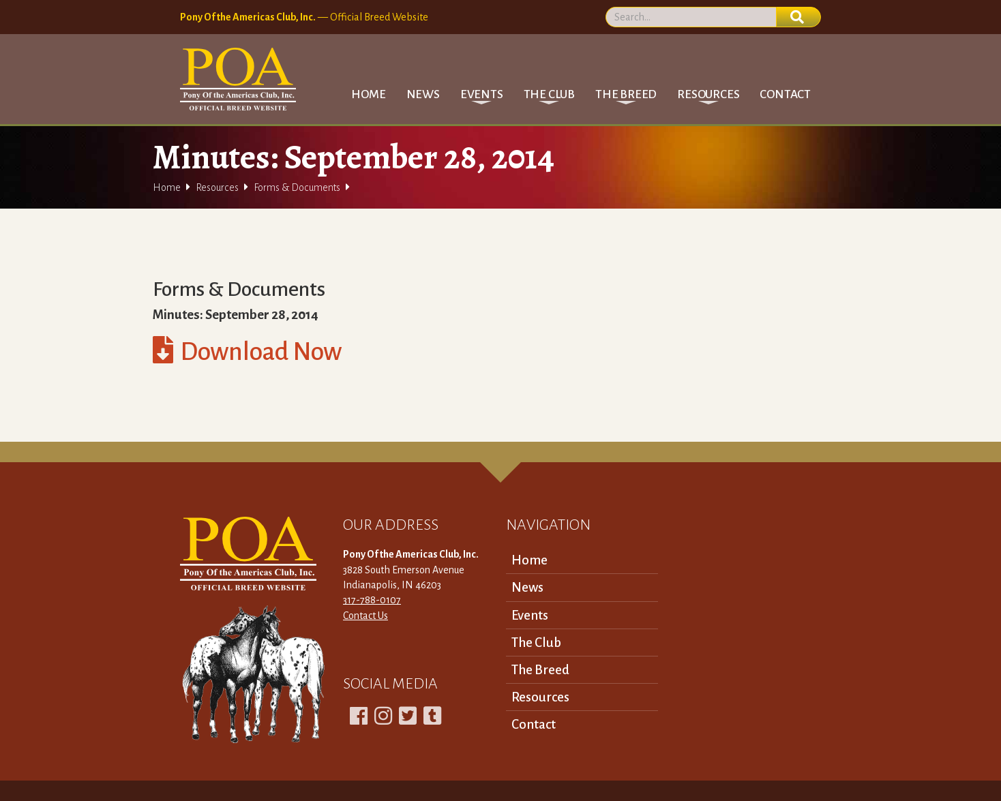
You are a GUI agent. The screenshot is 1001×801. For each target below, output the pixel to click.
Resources (217, 187)
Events (529, 615)
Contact (785, 94)
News (423, 94)
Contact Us (365, 615)
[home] (238, 79)
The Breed (540, 670)
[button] (481, 94)
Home (368, 94)
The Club (536, 642)
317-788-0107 (372, 599)
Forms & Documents (297, 187)
